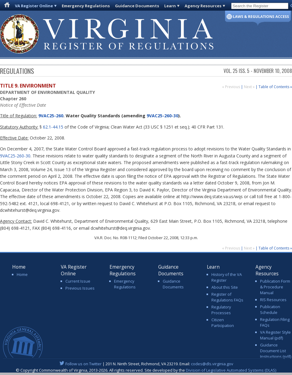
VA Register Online (34, 6)
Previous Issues (80, 288)
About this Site (224, 287)
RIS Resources (273, 299)
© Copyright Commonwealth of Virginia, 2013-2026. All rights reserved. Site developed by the (146, 370)
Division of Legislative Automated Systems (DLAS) (231, 370)
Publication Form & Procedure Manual (275, 286)
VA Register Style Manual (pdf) (275, 335)
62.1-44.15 (53, 127)
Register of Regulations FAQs (227, 297)
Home (22, 274)
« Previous (231, 86)
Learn (170, 6)
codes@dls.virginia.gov (212, 363)
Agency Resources (203, 6)
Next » (249, 86)
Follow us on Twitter (83, 363)
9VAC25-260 (50, 116)
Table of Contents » (275, 86)
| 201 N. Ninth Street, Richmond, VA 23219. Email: (146, 363)
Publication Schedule (270, 309)
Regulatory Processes (221, 309)
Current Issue (77, 281)
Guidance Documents (137, 6)
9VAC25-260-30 (162, 116)
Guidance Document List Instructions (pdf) (275, 350)
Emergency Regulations (86, 6)
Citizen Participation (222, 322)
